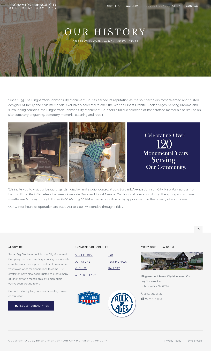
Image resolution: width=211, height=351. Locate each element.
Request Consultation (162, 6)
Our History (84, 255)
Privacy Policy (172, 340)
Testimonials (117, 261)
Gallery (132, 6)
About (112, 6)
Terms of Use (194, 340)
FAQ (110, 255)
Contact (193, 6)
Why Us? (81, 268)
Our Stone (82, 261)
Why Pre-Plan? (85, 275)
